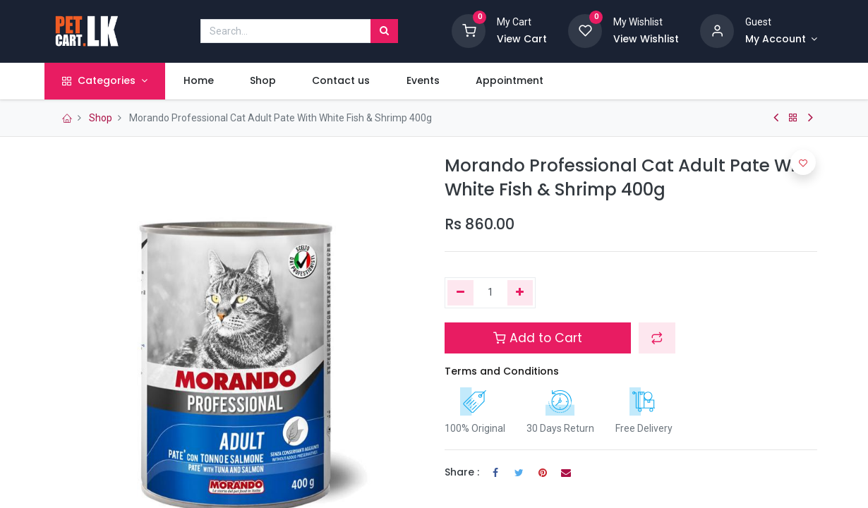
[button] (657, 337)
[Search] (384, 31)
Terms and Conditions (502, 371)
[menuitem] (205, 81)
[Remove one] (460, 293)
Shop (100, 117)
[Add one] (520, 293)
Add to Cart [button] (537, 337)
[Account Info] (781, 39)
